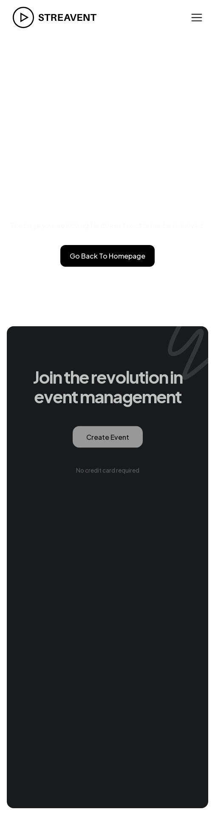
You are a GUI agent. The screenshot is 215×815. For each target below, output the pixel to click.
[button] (196, 17)
